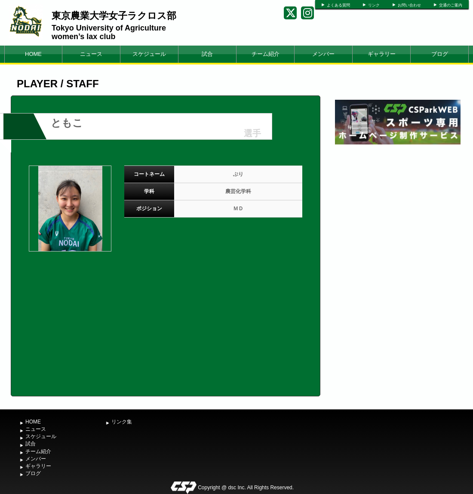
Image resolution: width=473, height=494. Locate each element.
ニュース (91, 54)
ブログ (439, 54)
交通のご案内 (450, 5)
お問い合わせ (409, 5)
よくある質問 (338, 5)
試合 (207, 54)
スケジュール (149, 54)
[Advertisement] (397, 211)
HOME (33, 54)
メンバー (323, 54)
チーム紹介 (266, 54)
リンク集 (121, 422)
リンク (374, 5)
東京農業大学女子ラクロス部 (114, 15)
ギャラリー (382, 54)
